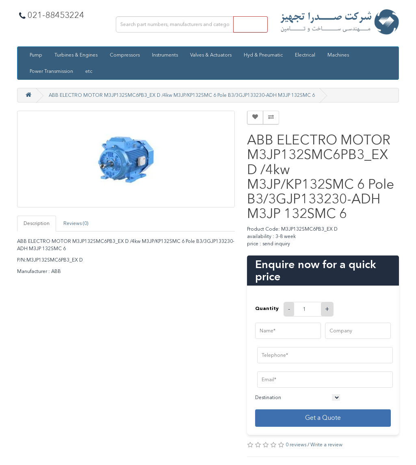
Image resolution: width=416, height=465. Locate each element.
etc (88, 71)
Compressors (125, 55)
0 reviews (296, 445)
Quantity (267, 308)
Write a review (326, 445)
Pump (36, 55)
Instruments (165, 55)
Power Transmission (51, 71)
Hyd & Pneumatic (263, 55)
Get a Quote (323, 417)
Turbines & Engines (76, 55)
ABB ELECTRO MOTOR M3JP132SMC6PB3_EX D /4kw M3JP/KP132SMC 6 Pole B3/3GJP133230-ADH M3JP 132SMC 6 (182, 95)
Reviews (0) (75, 223)
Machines (338, 55)
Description (37, 223)
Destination (268, 397)
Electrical (305, 55)
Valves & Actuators (211, 55)
